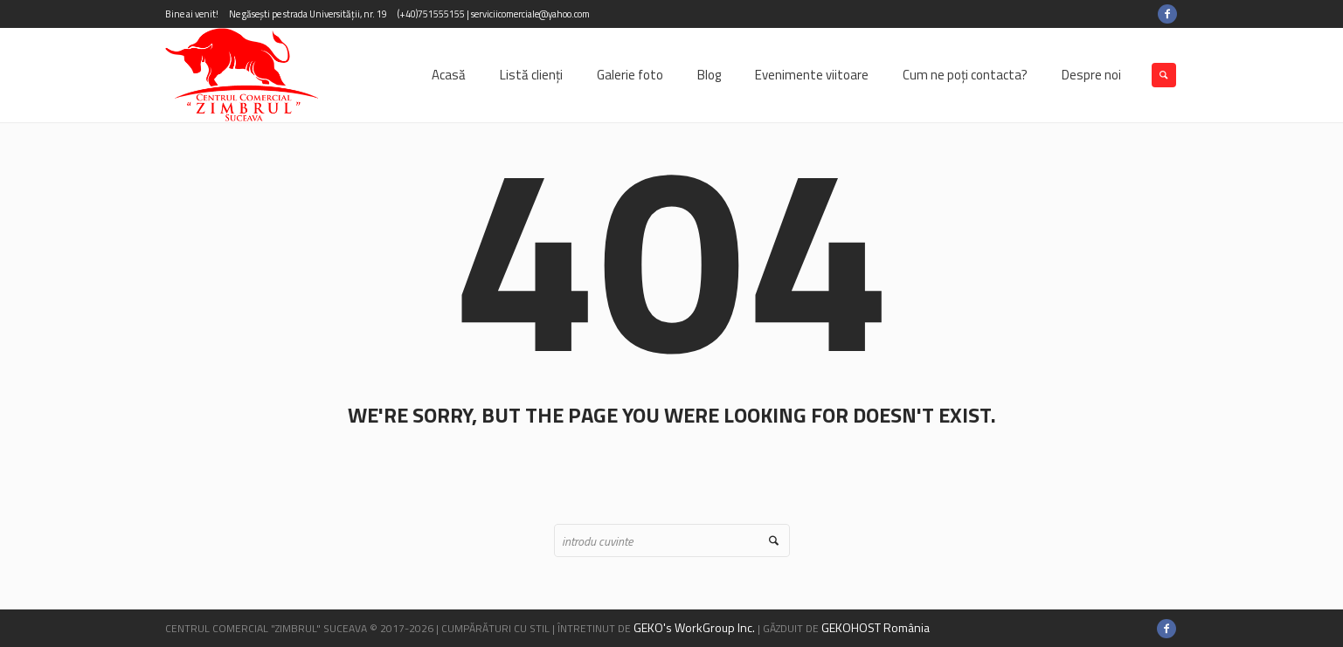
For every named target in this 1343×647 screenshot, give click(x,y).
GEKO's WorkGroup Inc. (694, 627)
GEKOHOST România (875, 627)
